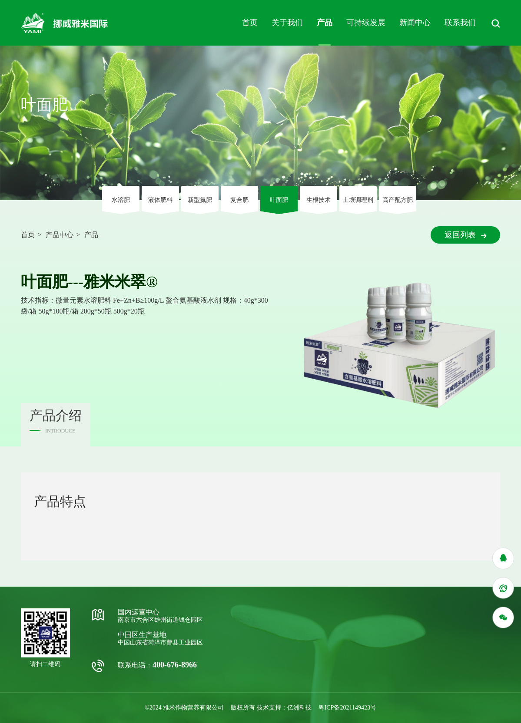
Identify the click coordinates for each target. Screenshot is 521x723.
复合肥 (239, 200)
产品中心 (59, 234)
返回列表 (465, 235)
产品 (324, 22)
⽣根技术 (318, 200)
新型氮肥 (200, 200)
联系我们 (460, 22)
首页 (250, 22)
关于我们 (287, 22)
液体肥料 (160, 200)
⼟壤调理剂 (358, 200)
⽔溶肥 (121, 200)
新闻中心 (415, 22)
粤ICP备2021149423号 (347, 707)
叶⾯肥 (279, 200)
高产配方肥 (397, 200)
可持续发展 (365, 22)
